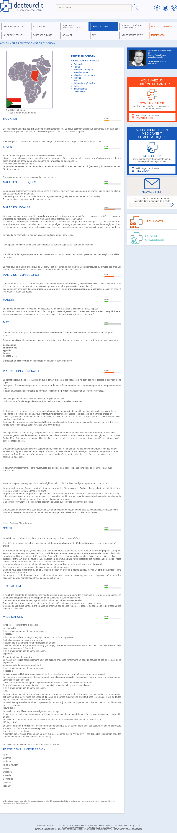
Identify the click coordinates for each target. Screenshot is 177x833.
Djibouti (6, 754)
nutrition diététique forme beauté (132, 26)
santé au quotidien (13, 26)
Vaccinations (80, 91)
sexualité (67, 35)
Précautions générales (84, 83)
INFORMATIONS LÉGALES (44, 829)
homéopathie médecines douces (72, 26)
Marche (77, 78)
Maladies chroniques (83, 69)
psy (94, 35)
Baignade (78, 64)
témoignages (157, 35)
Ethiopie (7, 761)
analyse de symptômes (162, 26)
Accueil (4, 43)
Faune (77, 67)
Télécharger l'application (152, 116)
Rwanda (7, 775)
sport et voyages (101, 26)
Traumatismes (80, 89)
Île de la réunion (10, 765)
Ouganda (7, 772)
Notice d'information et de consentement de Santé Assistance (88, 827)
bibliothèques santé (132, 35)
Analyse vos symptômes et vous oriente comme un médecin (152, 99)
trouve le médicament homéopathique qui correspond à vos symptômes (152, 152)
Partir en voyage (21, 43)
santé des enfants (42, 35)
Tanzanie (7, 786)
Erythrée (7, 758)
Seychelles (8, 779)
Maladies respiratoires (84, 75)
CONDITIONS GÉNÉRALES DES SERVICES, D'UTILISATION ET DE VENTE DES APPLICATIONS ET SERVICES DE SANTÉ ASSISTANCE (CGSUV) (88, 826)
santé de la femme (12, 35)
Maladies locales (82, 72)
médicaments (39, 26)
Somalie (7, 782)
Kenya (6, 768)
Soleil (76, 86)
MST (76, 80)
